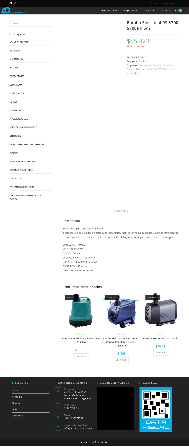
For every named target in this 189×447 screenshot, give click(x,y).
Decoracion (16, 84)
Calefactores (17, 76)
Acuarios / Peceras (19, 42)
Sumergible (132, 73)
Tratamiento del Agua (22, 187)
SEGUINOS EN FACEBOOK (114, 382)
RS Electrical (168, 69)
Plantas (14, 152)
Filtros (14, 101)
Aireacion (15, 50)
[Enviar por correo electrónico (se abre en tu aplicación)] (19, 3)
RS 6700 (157, 69)
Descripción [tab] (121, 211)
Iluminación (16, 110)
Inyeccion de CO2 (19, 118)
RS (150, 69)
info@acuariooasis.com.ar (78, 430)
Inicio (15, 390)
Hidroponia (142, 69)
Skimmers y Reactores (21, 169)
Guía (14, 409)
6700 (140, 65)
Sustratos (15, 178)
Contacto (17, 396)
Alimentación (17, 59)
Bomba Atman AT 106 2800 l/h (161, 338)
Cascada (156, 65)
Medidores (15, 136)
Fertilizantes (17, 93)
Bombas (143, 61)
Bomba (147, 65)
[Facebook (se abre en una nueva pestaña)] (11, 3)
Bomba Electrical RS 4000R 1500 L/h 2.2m (81, 340)
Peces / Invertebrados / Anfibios (27, 144)
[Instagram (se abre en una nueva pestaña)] (15, 3)
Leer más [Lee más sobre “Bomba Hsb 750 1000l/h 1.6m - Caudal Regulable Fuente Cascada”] (121, 359)
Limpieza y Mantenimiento (23, 127)
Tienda (16, 403)
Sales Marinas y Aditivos (23, 161)
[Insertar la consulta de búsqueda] (31, 23)
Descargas (18, 415)
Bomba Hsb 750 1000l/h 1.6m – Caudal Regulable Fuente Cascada (121, 342)
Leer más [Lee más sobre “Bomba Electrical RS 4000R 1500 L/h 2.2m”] (81, 356)
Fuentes (131, 69)
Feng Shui (168, 65)
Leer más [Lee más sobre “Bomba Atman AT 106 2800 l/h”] (161, 352)
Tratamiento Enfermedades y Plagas (25, 197)
